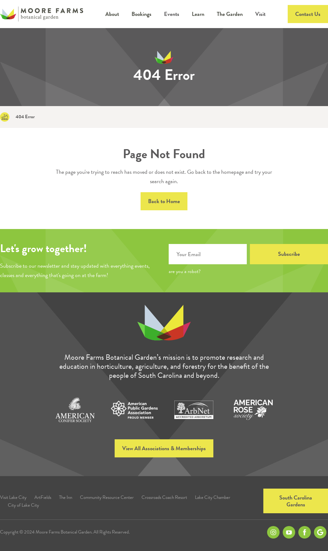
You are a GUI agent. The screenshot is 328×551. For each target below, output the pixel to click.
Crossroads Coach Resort (164, 497)
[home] (41, 14)
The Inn (65, 497)
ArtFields (42, 497)
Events (171, 14)
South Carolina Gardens (295, 501)
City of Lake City (23, 505)
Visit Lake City (13, 497)
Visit (260, 14)
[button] (112, 14)
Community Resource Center (107, 497)
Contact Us (308, 14)
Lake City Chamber (212, 497)
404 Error (25, 117)
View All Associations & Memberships (164, 448)
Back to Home (164, 201)
